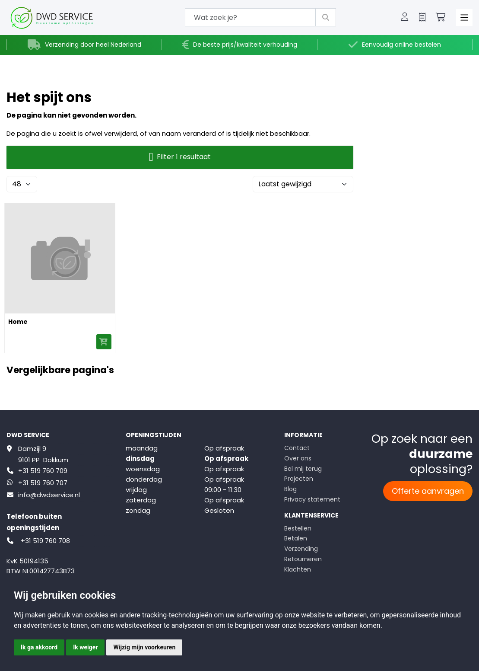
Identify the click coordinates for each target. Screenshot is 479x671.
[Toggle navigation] (464, 17)
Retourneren (303, 559)
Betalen (295, 538)
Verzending (301, 548)
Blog (290, 489)
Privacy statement (312, 499)
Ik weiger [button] (85, 647)
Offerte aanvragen (428, 491)
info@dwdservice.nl (49, 494)
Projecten (298, 478)
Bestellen (297, 528)
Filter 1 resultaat (180, 157)
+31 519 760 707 (42, 482)
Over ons (297, 458)
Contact (297, 448)
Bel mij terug (303, 468)
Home (18, 321)
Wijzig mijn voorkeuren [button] (144, 647)
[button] (405, 17)
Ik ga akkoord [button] (39, 647)
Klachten (297, 569)
